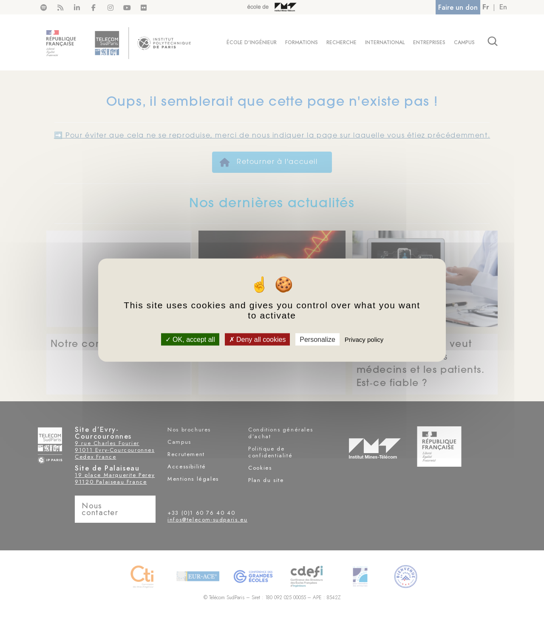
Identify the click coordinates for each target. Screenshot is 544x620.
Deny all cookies (257, 339)
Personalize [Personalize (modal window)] (317, 339)
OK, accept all (190, 339)
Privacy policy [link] (364, 339)
